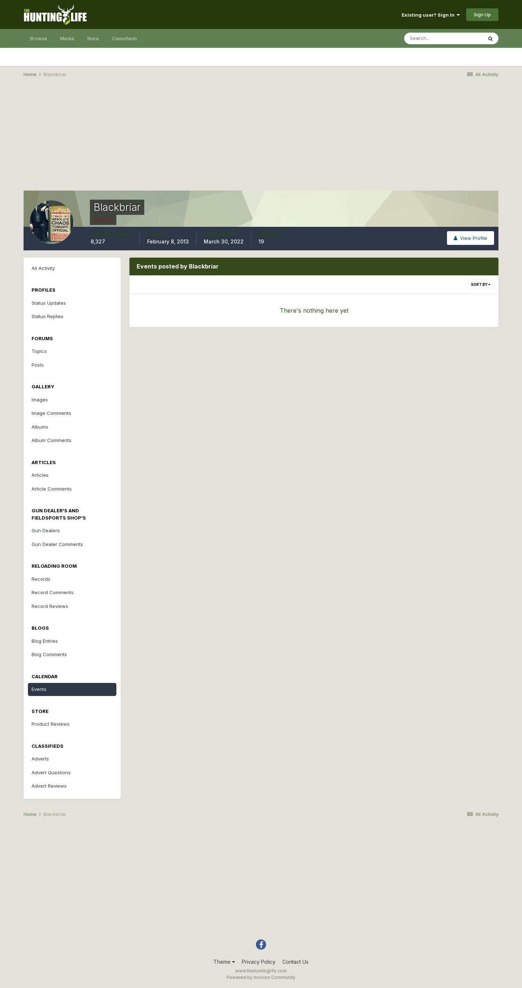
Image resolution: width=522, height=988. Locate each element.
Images (40, 400)
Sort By (480, 284)
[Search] (443, 38)
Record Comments (53, 592)
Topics (39, 351)
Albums (40, 427)
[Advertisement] (261, 140)
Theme (224, 962)
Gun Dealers (46, 530)
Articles (40, 475)
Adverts (40, 759)
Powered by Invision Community (261, 977)
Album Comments (51, 440)
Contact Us (295, 962)
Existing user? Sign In (431, 15)
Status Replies (47, 316)
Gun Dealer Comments (57, 544)
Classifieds (124, 38)
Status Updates (49, 303)
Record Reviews (50, 606)
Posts (38, 365)
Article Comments (52, 489)
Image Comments (51, 413)
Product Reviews (51, 724)
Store (93, 38)
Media (67, 38)
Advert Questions (51, 772)
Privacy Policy (259, 962)
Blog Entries (45, 641)
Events (39, 689)
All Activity (43, 268)
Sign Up (482, 14)
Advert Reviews (49, 786)
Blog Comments (49, 654)
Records (41, 579)
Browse (38, 38)
